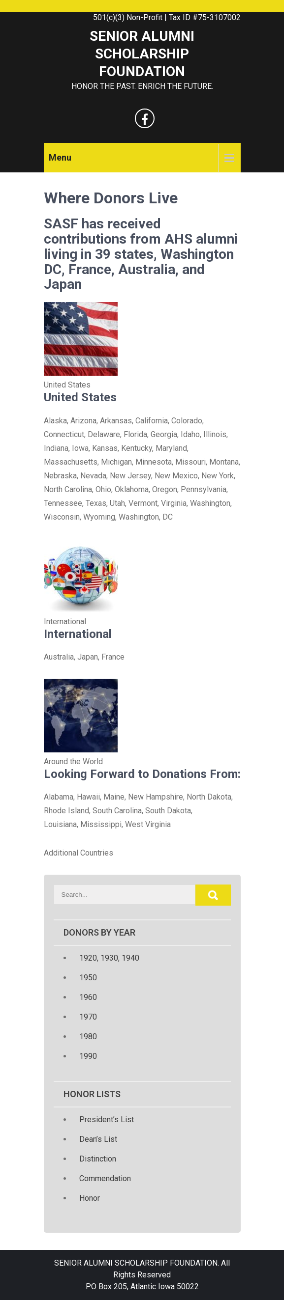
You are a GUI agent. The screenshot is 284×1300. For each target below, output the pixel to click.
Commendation (105, 1178)
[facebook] (145, 118)
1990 (88, 1056)
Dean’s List (98, 1139)
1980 (88, 1036)
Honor (89, 1198)
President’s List (106, 1119)
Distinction (97, 1158)
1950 (88, 977)
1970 (88, 1017)
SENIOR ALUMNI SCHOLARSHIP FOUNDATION (142, 54)
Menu (60, 157)
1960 (88, 997)
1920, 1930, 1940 (109, 958)
